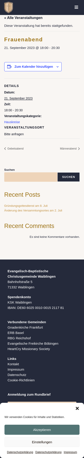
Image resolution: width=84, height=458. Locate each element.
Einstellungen (42, 442)
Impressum (70, 452)
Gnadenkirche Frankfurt (25, 327)
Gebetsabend (15, 148)
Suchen (9, 169)
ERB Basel (16, 333)
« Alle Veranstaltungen (23, 18)
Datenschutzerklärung (20, 452)
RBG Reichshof (19, 338)
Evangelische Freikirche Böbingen (33, 343)
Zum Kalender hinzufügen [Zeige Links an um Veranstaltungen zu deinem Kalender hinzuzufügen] (34, 66)
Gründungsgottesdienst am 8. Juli (26, 205)
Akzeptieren (42, 430)
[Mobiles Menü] (76, 7)
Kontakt (13, 364)
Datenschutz (17, 375)
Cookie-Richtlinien (21, 380)
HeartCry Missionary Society (29, 349)
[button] (77, 408)
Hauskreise (12, 122)
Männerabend (68, 148)
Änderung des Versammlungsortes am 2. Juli (33, 210)
